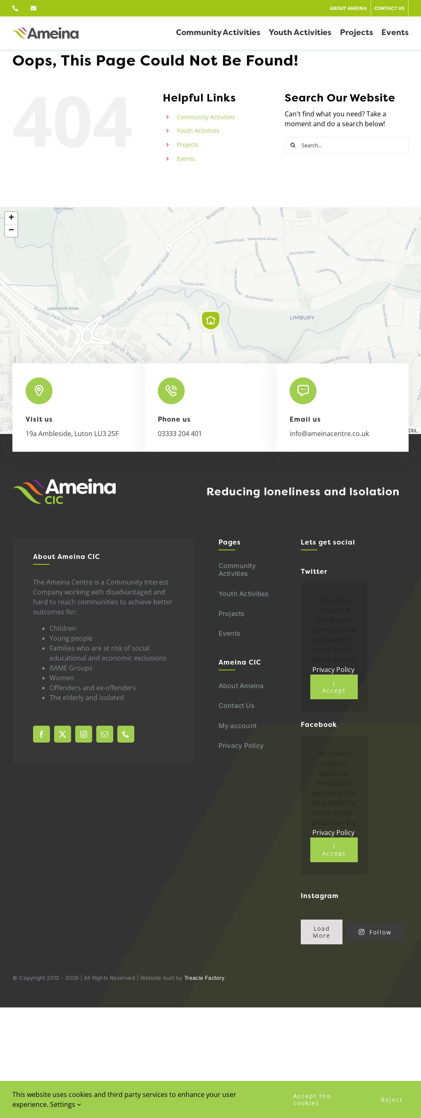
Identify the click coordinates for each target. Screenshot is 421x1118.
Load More (322, 932)
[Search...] (347, 145)
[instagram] (83, 734)
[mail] (104, 734)
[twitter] (62, 734)
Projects (188, 145)
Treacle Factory (204, 977)
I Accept (334, 686)
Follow (375, 932)
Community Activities (206, 117)
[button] (210, 320)
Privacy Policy (333, 669)
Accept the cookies (312, 1099)
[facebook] (41, 734)
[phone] (125, 734)
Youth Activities (198, 130)
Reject (392, 1100)
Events (186, 159)
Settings (65, 1104)
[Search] (293, 145)
